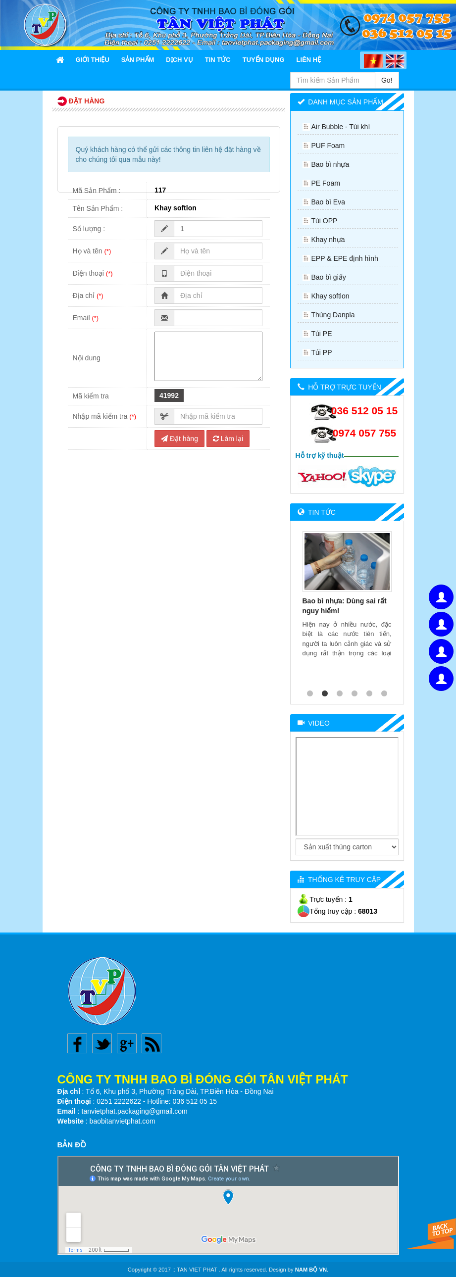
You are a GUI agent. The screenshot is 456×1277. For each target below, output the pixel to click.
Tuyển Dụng (264, 59)
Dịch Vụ (179, 59)
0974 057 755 (364, 433)
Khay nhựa (328, 240)
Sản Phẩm (137, 59)
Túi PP (321, 352)
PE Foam (325, 183)
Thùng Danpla (333, 315)
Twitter (102, 1043)
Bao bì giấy (328, 277)
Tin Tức (218, 59)
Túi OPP (324, 221)
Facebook (77, 1043)
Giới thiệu (92, 59)
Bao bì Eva (328, 202)
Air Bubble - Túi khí (340, 127)
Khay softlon (330, 296)
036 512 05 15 (364, 410)
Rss (151, 1043)
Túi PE (321, 334)
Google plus (127, 1043)
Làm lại (228, 438)
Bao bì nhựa (330, 164)
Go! (387, 80)
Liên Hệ (309, 59)
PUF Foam (328, 145)
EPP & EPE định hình (344, 258)
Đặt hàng (179, 438)
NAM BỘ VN (311, 1270)
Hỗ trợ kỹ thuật (320, 455)
